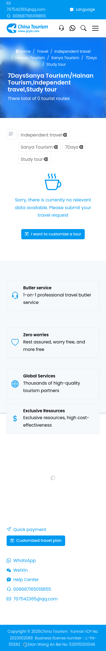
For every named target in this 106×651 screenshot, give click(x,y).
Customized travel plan (36, 540)
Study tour (56, 64)
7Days (91, 58)
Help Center (23, 579)
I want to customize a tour (53, 234)
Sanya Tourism (65, 58)
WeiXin (17, 570)
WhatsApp (21, 560)
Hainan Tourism (30, 58)
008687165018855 (26, 16)
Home (23, 51)
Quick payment (26, 529)
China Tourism (54, 631)
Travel (42, 51)
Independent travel (72, 51)
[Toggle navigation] (95, 28)
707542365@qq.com (32, 599)
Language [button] (82, 9)
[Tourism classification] (12, 134)
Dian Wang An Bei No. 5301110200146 (58, 644)
